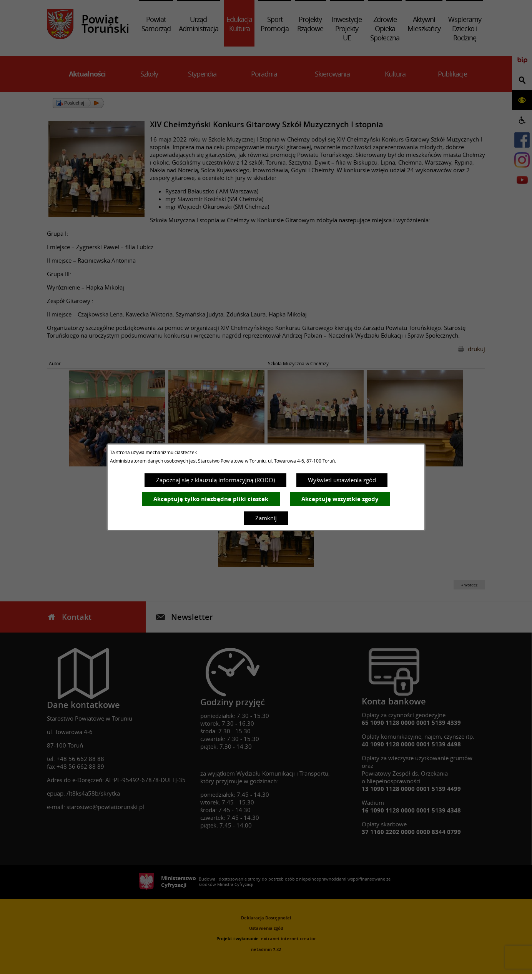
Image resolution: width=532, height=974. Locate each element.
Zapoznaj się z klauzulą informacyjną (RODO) (215, 480)
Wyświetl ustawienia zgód (342, 480)
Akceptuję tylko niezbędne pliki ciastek (210, 499)
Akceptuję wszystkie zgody (340, 499)
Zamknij (266, 518)
